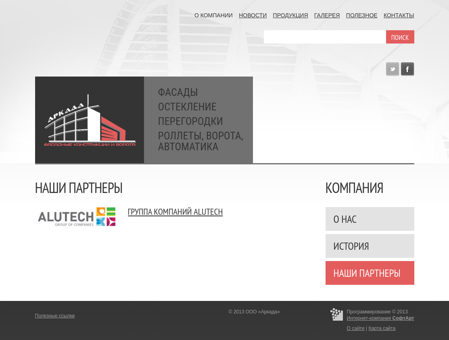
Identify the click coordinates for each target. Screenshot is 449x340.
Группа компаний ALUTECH (175, 211)
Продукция (290, 15)
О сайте (356, 328)
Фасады (178, 92)
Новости (253, 15)
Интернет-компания (380, 318)
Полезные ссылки (55, 316)
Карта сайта (381, 328)
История (351, 246)
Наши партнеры (367, 273)
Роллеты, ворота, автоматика (200, 142)
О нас (345, 219)
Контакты (399, 15)
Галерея (327, 15)
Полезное (362, 15)
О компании (213, 15)
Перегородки (190, 121)
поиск (400, 37)
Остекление (187, 107)
